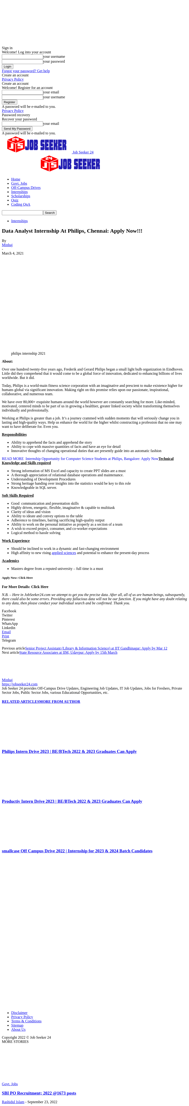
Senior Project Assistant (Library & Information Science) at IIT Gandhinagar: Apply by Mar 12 (96, 648)
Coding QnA (20, 204)
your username (54, 56)
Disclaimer (19, 1013)
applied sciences (64, 553)
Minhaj (7, 245)
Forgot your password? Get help (26, 71)
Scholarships (20, 196)
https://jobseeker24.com (19, 684)
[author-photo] (13, 676)
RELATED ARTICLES (20, 702)
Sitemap (17, 1025)
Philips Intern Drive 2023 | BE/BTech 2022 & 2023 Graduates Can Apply (69, 751)
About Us (18, 1029)
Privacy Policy (13, 79)
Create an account (15, 75)
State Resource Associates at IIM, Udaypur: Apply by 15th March (68, 652)
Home (15, 179)
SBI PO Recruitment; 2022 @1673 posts (39, 1093)
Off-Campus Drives (25, 188)
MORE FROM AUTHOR (59, 702)
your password (54, 61)
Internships (19, 192)
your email (51, 92)
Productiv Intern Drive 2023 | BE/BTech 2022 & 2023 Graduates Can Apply (72, 801)
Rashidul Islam (13, 1102)
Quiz (14, 200)
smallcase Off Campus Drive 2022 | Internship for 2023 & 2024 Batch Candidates (77, 850)
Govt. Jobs (19, 183)
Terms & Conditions (26, 1021)
